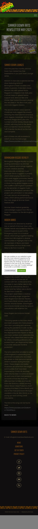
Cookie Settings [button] (10, 270)
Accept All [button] (21, 270)
